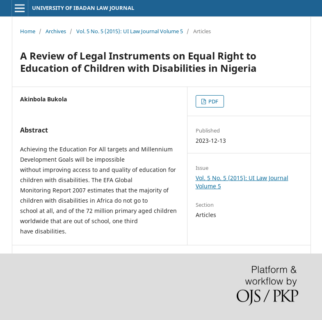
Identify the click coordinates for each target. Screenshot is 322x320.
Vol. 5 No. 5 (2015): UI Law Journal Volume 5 (129, 31)
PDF (212, 101)
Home (27, 31)
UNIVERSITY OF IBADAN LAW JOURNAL (83, 7)
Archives (56, 31)
